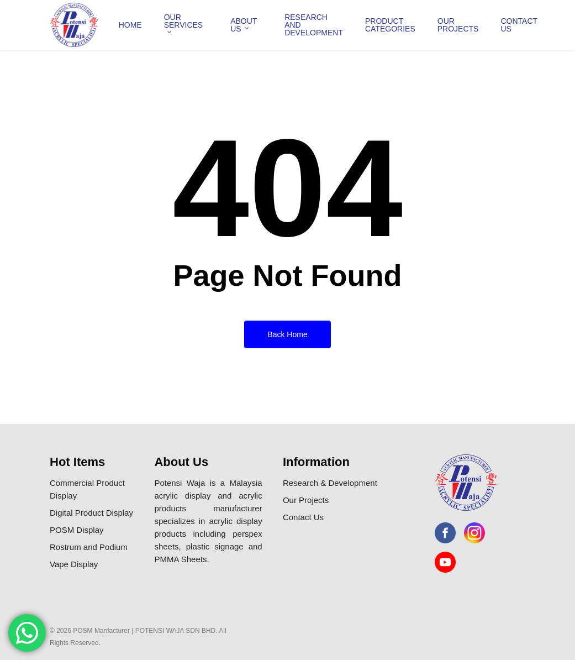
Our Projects (306, 500)
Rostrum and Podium (89, 547)
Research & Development (330, 483)
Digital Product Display (91, 512)
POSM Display (77, 530)
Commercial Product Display (87, 489)
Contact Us (303, 517)
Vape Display (74, 564)
